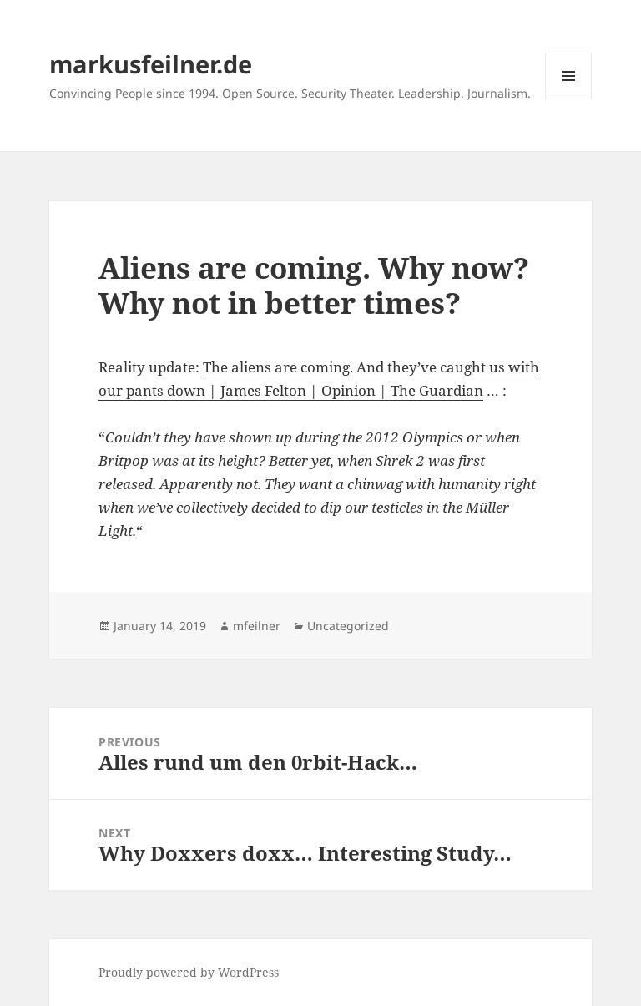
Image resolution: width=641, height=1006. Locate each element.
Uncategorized (348, 626)
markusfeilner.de (150, 64)
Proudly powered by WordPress (188, 972)
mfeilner (256, 626)
